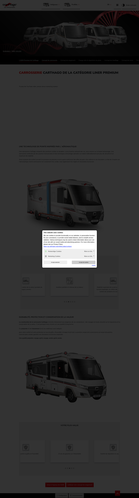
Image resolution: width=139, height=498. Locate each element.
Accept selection (55, 262)
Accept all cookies (83, 262)
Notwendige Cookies (53, 251)
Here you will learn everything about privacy (58, 246)
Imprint (93, 265)
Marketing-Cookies (52, 256)
